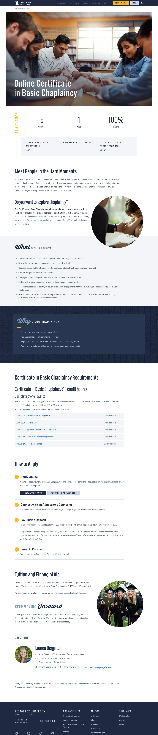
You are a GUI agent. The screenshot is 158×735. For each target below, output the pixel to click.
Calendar (94, 724)
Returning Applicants (63, 493)
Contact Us (95, 728)
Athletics (96, 3)
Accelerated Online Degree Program (30, 618)
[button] (142, 3)
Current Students (70, 720)
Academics (61, 3)
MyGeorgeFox (124, 716)
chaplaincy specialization (43, 220)
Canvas (122, 720)
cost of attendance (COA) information (66, 683)
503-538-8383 (47, 721)
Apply (134, 3)
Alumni (66, 731)
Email (121, 724)
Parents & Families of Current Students (74, 726)
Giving (106, 3)
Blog (93, 720)
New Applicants (33, 493)
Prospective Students (71, 716)
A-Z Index (95, 716)
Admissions (74, 3)
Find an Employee (98, 732)
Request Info (121, 3)
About (85, 3)
